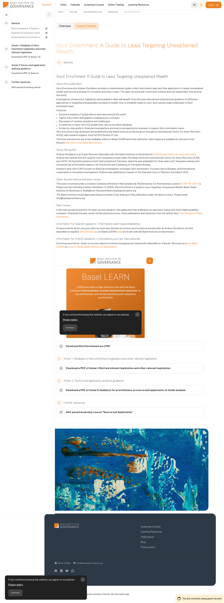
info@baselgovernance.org (105, 564)
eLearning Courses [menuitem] (94, 4)
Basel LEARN (79, 564)
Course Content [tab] (101, 30)
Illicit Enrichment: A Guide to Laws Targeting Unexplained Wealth (25, 29)
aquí (131, 235)
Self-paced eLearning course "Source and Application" (25, 88)
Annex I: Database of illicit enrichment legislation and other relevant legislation (28, 50)
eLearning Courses (159, 527)
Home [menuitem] (63, 4)
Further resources (20, 83)
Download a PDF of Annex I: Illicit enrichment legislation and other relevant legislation (25, 58)
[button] (194, 5)
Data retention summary (106, 595)
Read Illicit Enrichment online (25, 34)
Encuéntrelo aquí (100, 235)
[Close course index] (6, 15)
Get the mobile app (137, 595)
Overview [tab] (77, 30)
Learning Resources (159, 532)
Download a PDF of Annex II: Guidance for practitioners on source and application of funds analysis (25, 74)
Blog (151, 543)
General (15, 24)
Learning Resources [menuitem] (138, 4)
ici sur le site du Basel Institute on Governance (103, 250)
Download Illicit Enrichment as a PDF (25, 38)
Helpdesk (46, 4)
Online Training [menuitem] (116, 4)
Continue (15, 593)
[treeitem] (27, 33)
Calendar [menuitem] (75, 4)
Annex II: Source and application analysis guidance (28, 68)
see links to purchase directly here (95, 146)
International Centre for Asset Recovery (185, 157)
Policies (123, 595)
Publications (155, 537)
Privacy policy (15, 584)
